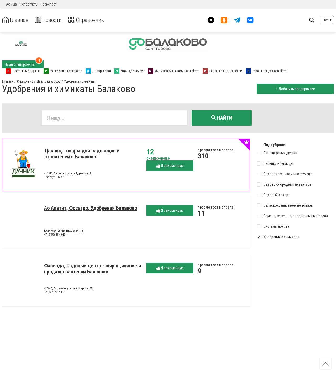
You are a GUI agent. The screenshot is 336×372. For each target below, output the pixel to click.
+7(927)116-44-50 (54, 178)
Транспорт (48, 4)
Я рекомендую (170, 166)
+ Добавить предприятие (294, 89)
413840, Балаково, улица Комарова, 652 (68, 289)
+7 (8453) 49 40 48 (54, 235)
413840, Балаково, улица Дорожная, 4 (67, 174)
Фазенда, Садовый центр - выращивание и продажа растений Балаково (92, 269)
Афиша (11, 4)
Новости (52, 20)
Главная (16, 20)
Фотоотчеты (29, 4)
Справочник (92, 20)
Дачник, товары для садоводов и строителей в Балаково (82, 154)
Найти (221, 118)
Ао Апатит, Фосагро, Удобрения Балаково (90, 209)
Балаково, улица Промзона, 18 (63, 231)
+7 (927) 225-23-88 (54, 293)
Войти (327, 19)
